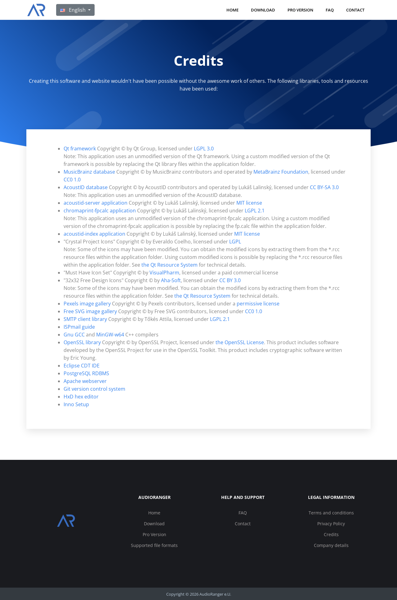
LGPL (235, 241)
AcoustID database (86, 187)
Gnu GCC (74, 334)
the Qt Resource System (169, 264)
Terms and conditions (331, 513)
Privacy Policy (331, 524)
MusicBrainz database (89, 171)
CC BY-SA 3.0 (324, 187)
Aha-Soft (171, 280)
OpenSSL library (82, 342)
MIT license (249, 202)
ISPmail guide (79, 326)
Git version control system (94, 388)
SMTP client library (85, 319)
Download (263, 10)
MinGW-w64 (110, 334)
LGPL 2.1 (255, 210)
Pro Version (300, 10)
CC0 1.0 (72, 179)
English (73, 10)
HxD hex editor (81, 396)
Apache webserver (85, 381)
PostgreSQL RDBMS (86, 373)
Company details (331, 545)
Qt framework (80, 148)
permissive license (258, 303)
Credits (331, 534)
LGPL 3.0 (204, 148)
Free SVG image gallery (90, 311)
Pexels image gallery (87, 303)
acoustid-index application (94, 233)
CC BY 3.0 (230, 280)
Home (232, 10)
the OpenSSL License (240, 342)
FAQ (330, 10)
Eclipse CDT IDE (82, 365)
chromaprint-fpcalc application (100, 210)
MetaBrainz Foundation (280, 171)
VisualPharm (164, 272)
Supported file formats (154, 545)
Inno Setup (76, 404)
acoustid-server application (95, 202)
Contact (355, 10)
